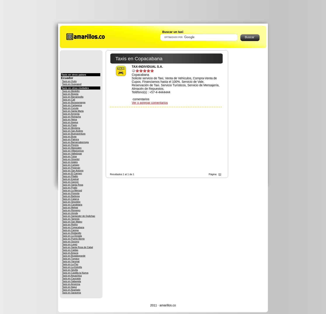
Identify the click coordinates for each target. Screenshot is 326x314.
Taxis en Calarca (70, 199)
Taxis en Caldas (70, 250)
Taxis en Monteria (71, 128)
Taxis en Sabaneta (71, 281)
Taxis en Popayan (71, 167)
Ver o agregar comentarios (150, 102)
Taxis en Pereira (70, 145)
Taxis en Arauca (70, 253)
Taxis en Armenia (71, 113)
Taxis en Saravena (71, 292)
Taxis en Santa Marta (73, 111)
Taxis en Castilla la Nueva (75, 272)
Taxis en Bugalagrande (73, 255)
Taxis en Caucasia (71, 278)
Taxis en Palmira (70, 139)
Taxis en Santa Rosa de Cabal (77, 247)
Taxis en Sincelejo (71, 201)
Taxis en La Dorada (72, 236)
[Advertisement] (163, 11)
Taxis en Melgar (70, 207)
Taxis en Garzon (70, 182)
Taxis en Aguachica (72, 275)
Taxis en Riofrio (70, 224)
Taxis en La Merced (72, 190)
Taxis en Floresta (70, 193)
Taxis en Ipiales (70, 162)
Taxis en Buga (69, 136)
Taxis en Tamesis (71, 218)
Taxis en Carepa (70, 230)
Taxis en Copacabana (73, 227)
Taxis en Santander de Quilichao (78, 216)
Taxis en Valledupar (72, 153)
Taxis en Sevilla (70, 270)
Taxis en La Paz (70, 264)
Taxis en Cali (68, 99)
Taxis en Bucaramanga (73, 102)
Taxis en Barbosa (71, 196)
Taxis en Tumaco (70, 258)
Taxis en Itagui (69, 287)
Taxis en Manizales (72, 148)
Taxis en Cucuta (70, 108)
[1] (219, 174)
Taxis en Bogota (70, 94)
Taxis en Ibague (70, 122)
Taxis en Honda (70, 213)
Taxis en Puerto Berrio (73, 238)
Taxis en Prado (69, 187)
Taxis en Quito (69, 81)
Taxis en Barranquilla (72, 96)
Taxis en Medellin (71, 91)
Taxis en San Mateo (72, 221)
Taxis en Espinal (70, 179)
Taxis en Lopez (69, 244)
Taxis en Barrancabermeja (75, 142)
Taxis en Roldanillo (71, 233)
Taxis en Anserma (71, 284)
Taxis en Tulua (69, 156)
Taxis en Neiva (69, 119)
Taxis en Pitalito (70, 176)
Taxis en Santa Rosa (72, 184)
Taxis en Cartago (70, 165)
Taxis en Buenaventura (73, 133)
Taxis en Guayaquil (72, 84)
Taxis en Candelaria (72, 204)
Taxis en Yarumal (71, 261)
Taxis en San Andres (72, 130)
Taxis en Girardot (70, 159)
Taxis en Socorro (70, 241)
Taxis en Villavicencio (73, 150)
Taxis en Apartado (71, 289)
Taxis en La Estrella (72, 267)
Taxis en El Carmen (72, 173)
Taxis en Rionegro (71, 210)
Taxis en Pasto (69, 125)
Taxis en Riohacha (71, 116)
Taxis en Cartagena (72, 105)
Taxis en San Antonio (72, 170)
